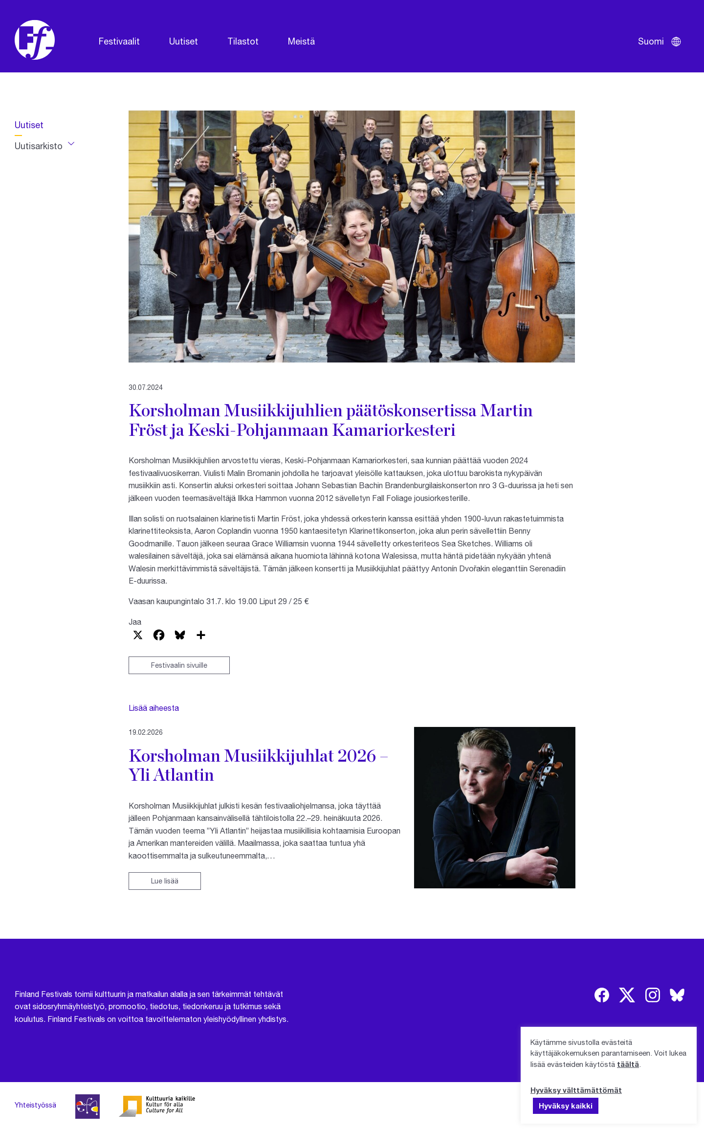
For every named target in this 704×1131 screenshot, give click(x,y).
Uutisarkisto (39, 145)
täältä (628, 1064)
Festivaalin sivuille (179, 665)
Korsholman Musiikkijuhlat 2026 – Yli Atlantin (259, 765)
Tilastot (243, 41)
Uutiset (183, 41)
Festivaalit (119, 41)
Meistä (301, 41)
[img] (601, 995)
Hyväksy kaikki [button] (566, 1105)
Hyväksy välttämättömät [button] (576, 1090)
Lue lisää (164, 881)
